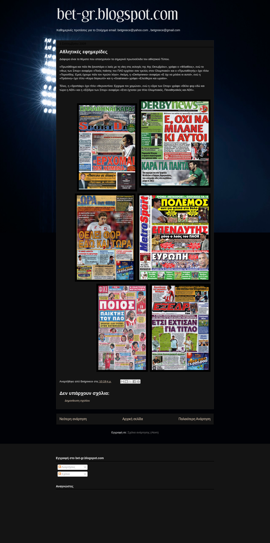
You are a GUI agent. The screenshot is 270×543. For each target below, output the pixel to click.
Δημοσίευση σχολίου (77, 400)
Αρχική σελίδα (132, 419)
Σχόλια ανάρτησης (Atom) (143, 432)
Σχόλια (64, 474)
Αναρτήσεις (66, 467)
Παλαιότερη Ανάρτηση (194, 419)
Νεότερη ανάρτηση (73, 419)
